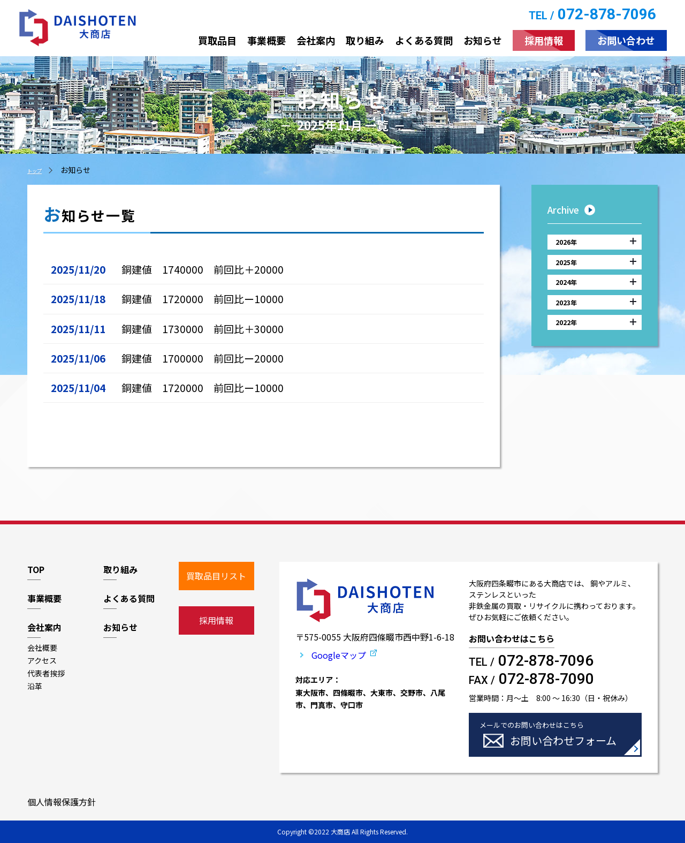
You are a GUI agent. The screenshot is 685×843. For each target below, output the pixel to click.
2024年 (595, 297)
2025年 (595, 270)
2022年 (595, 349)
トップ (38, 169)
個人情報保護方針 (61, 801)
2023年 (595, 322)
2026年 (595, 245)
